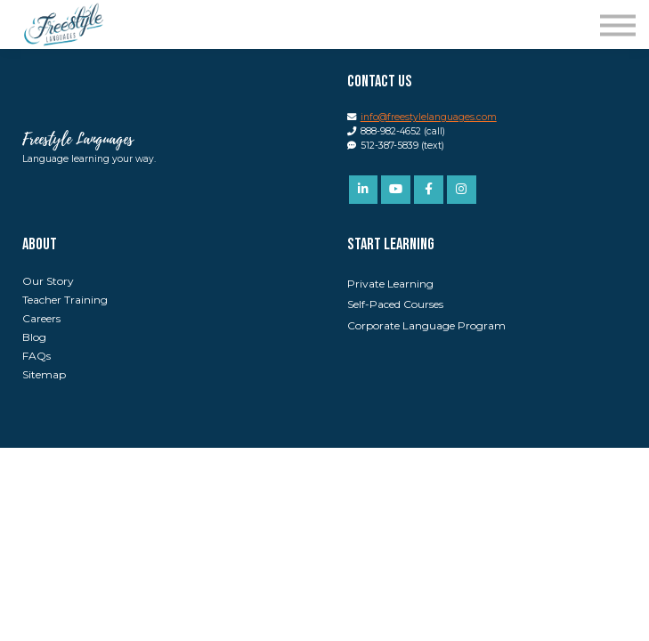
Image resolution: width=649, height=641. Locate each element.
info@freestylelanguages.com (429, 117)
